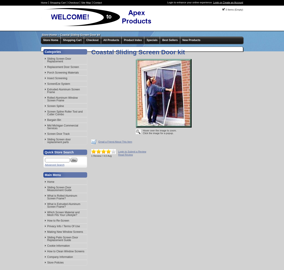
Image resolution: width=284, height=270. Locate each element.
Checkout (73, 2)
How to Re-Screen (58, 220)
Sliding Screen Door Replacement (59, 60)
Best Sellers (170, 40)
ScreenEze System (58, 83)
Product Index (133, 40)
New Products (191, 40)
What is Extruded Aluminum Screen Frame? (63, 205)
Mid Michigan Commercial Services (62, 127)
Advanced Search (54, 164)
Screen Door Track (58, 133)
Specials (152, 40)
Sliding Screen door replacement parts (59, 141)
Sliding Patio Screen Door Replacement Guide (62, 239)
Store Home (49, 35)
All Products (111, 40)
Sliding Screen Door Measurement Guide (59, 189)
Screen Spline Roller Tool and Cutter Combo (65, 113)
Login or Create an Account (228, 2)
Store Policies (55, 262)
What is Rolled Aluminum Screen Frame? (62, 197)
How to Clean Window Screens (65, 251)
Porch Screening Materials (63, 72)
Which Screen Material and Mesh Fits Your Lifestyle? (63, 214)
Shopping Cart (58, 2)
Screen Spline (55, 106)
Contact (97, 2)
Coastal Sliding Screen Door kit (80, 35)
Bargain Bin (54, 120)
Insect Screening (57, 78)
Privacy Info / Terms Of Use (63, 226)
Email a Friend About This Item (115, 141)
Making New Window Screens (65, 231)
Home (44, 2)
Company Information (60, 257)
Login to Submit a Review (132, 151)
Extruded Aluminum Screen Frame (63, 91)
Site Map (86, 2)
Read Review (125, 154)
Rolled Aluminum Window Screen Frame (62, 99)
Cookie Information (58, 245)
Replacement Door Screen (63, 67)
